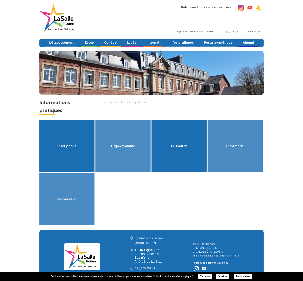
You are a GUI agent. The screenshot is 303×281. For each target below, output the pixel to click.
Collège (110, 42)
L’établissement (62, 42)
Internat (153, 42)
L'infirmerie (235, 146)
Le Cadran (179, 146)
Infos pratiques (182, 42)
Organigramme (123, 146)
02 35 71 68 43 (230, 31)
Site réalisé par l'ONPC (207, 251)
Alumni (248, 42)
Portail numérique (218, 42)
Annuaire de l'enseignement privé (215, 255)
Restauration (67, 199)
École (89, 42)
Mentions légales (204, 247)
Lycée (132, 42)
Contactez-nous (255, 31)
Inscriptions (67, 146)
